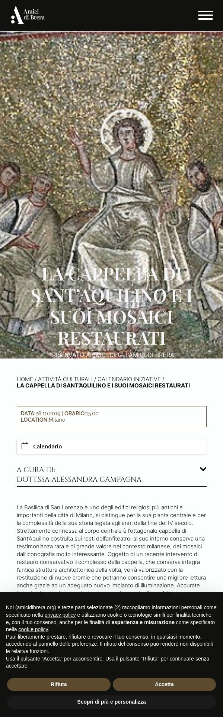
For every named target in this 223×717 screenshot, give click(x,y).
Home (25, 379)
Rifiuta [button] (59, 684)
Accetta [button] (164, 684)
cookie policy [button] (33, 629)
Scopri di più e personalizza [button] (111, 702)
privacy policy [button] (60, 615)
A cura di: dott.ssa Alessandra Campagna (79, 474)
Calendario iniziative (129, 379)
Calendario (42, 446)
